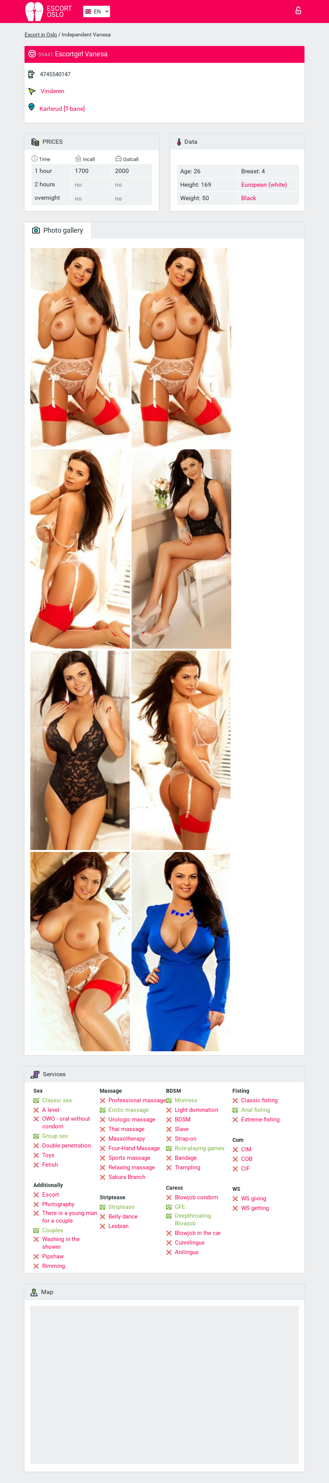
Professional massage (137, 1100)
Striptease (122, 1206)
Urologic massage (132, 1119)
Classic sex (57, 1100)
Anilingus (187, 1252)
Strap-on (185, 1138)
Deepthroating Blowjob (193, 1219)
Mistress (186, 1100)
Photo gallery (57, 230)
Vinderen (46, 91)
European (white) (264, 184)
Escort (50, 1194)
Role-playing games (200, 1148)
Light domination (196, 1109)
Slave (182, 1129)
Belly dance (123, 1216)
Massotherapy (127, 1138)
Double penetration (66, 1145)
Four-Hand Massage (134, 1148)
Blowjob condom (196, 1197)
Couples (52, 1230)
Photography (58, 1204)
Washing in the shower (61, 1243)
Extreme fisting (260, 1119)
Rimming (53, 1266)
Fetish (50, 1164)
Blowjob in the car (198, 1233)
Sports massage (129, 1157)
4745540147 (55, 74)
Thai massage (127, 1129)
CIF (245, 1168)
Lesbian (118, 1226)
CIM (246, 1149)
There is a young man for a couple (69, 1217)
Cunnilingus (190, 1242)
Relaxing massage (132, 1167)
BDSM (183, 1119)
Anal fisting (255, 1109)
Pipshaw (53, 1256)
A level (50, 1109)
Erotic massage (129, 1109)
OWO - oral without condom (66, 1122)
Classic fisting (259, 1100)
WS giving (253, 1198)
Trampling (187, 1167)
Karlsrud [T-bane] (56, 107)
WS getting (255, 1208)
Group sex (55, 1136)
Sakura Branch (127, 1177)
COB (246, 1159)
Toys (48, 1155)
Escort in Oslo (41, 34)
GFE (180, 1206)
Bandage (186, 1157)
